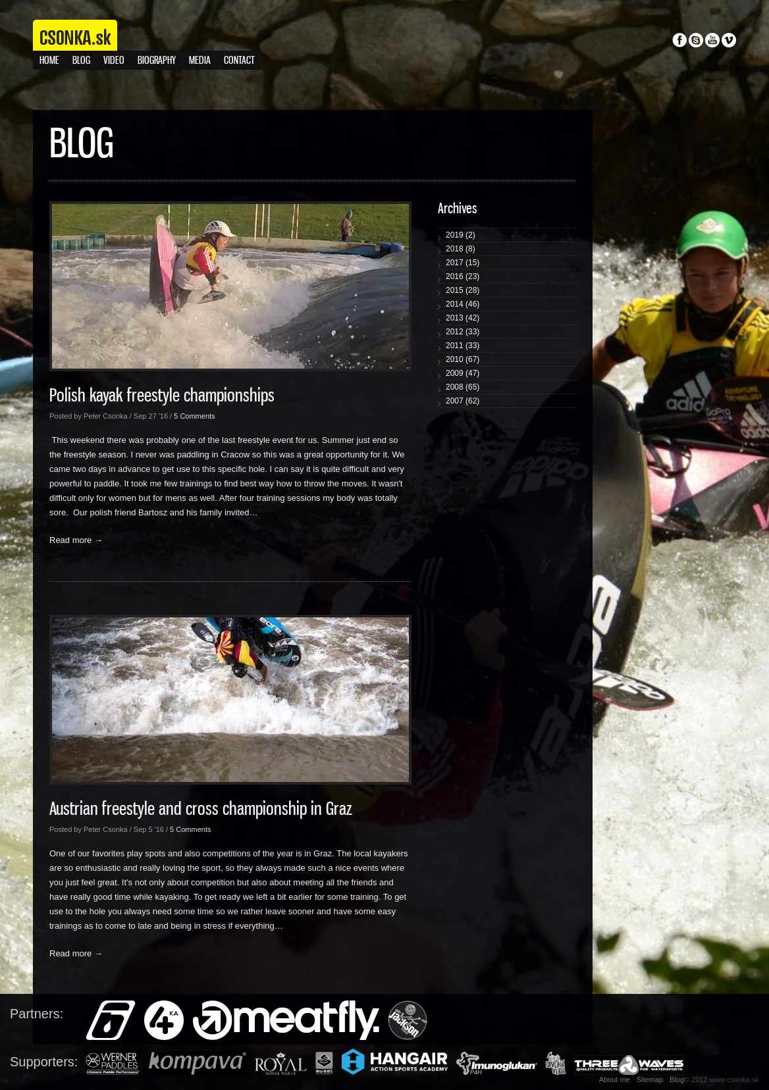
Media (200, 61)
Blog (81, 61)
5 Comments (194, 416)
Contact (239, 61)
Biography (157, 61)
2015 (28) (462, 290)
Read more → (76, 540)
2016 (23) (462, 276)
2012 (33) (462, 331)
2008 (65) (462, 387)
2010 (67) (462, 359)
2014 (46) (462, 304)
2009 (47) (462, 373)
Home (49, 61)
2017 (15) (462, 262)
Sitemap (650, 1079)
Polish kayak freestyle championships (162, 396)
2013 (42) (462, 318)
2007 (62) (462, 400)
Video (113, 61)
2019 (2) (460, 235)
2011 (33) (462, 345)
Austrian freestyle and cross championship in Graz (200, 809)
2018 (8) (460, 248)
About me (614, 1079)
